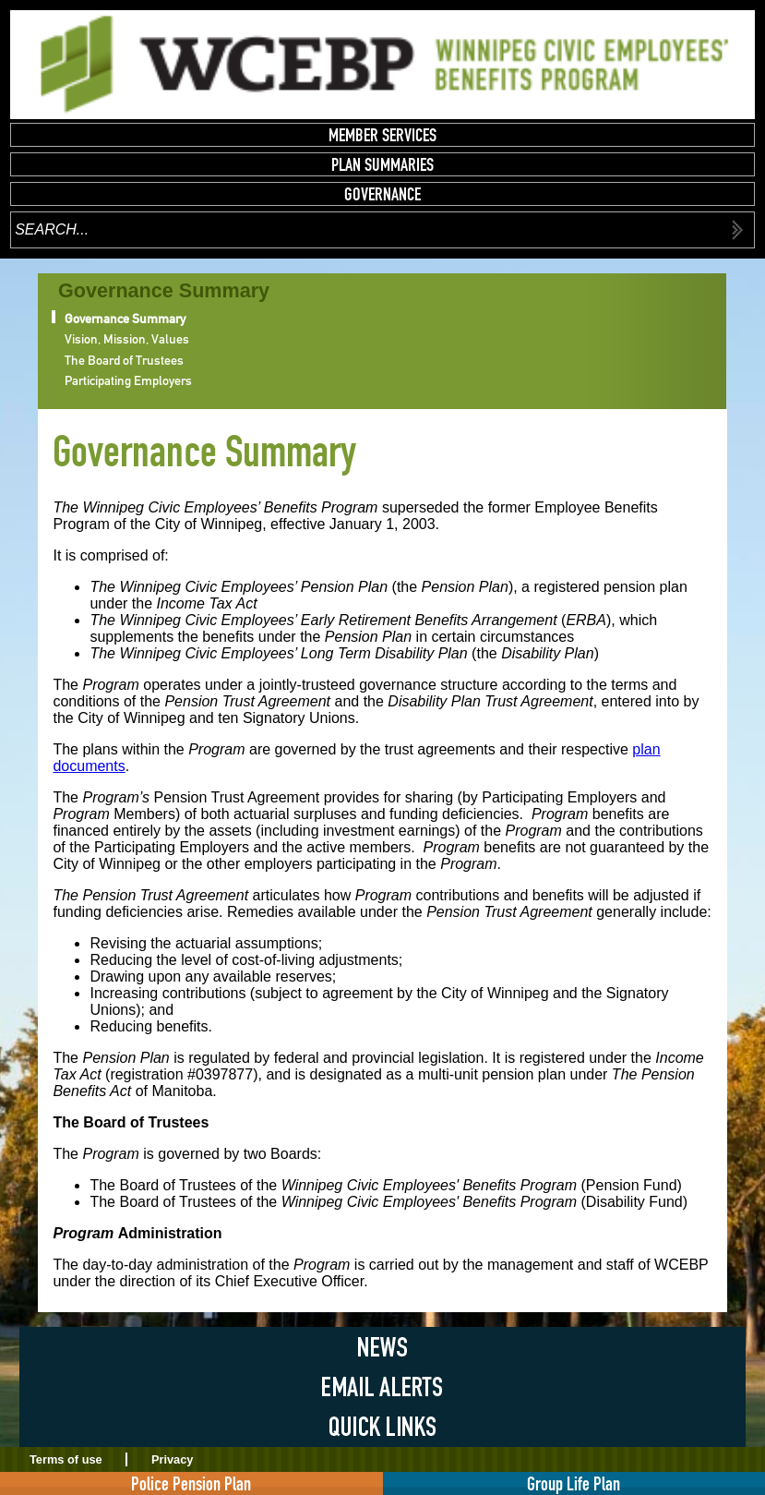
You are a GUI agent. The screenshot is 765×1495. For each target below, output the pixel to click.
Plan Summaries (382, 164)
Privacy (172, 1459)
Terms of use (66, 1459)
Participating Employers (128, 380)
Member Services (382, 135)
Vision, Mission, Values (127, 339)
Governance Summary (125, 318)
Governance (382, 194)
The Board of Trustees (124, 360)
